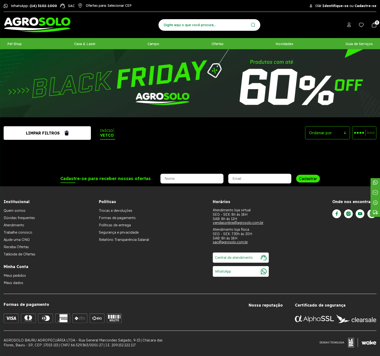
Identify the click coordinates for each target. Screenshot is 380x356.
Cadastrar (308, 178)
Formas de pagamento (117, 218)
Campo (153, 44)
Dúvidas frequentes (19, 218)
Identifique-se (335, 6)
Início (106, 130)
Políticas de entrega (115, 225)
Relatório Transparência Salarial (124, 239)
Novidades (284, 44)
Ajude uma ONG (17, 239)
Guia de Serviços (359, 44)
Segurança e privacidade (119, 232)
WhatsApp (241, 271)
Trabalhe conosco (18, 232)
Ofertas (217, 44)
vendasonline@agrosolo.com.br (238, 223)
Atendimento (14, 225)
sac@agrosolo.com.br (230, 242)
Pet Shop (14, 44)
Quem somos (14, 210)
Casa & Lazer (84, 44)
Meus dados (13, 283)
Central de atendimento (241, 257)
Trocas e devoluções (115, 210)
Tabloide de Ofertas (19, 254)
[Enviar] (253, 25)
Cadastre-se (365, 6)
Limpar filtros (47, 133)
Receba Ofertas (16, 247)
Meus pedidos (15, 275)
